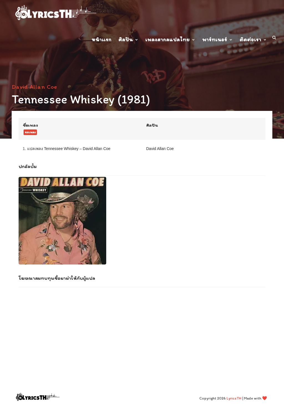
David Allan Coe (34, 86)
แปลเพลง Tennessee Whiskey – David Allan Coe (69, 148)
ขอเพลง (30, 132)
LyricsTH (234, 398)
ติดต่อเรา (250, 39)
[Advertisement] (142, 327)
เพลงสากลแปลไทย (167, 39)
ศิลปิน (125, 39)
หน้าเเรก (101, 39)
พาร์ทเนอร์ (214, 39)
